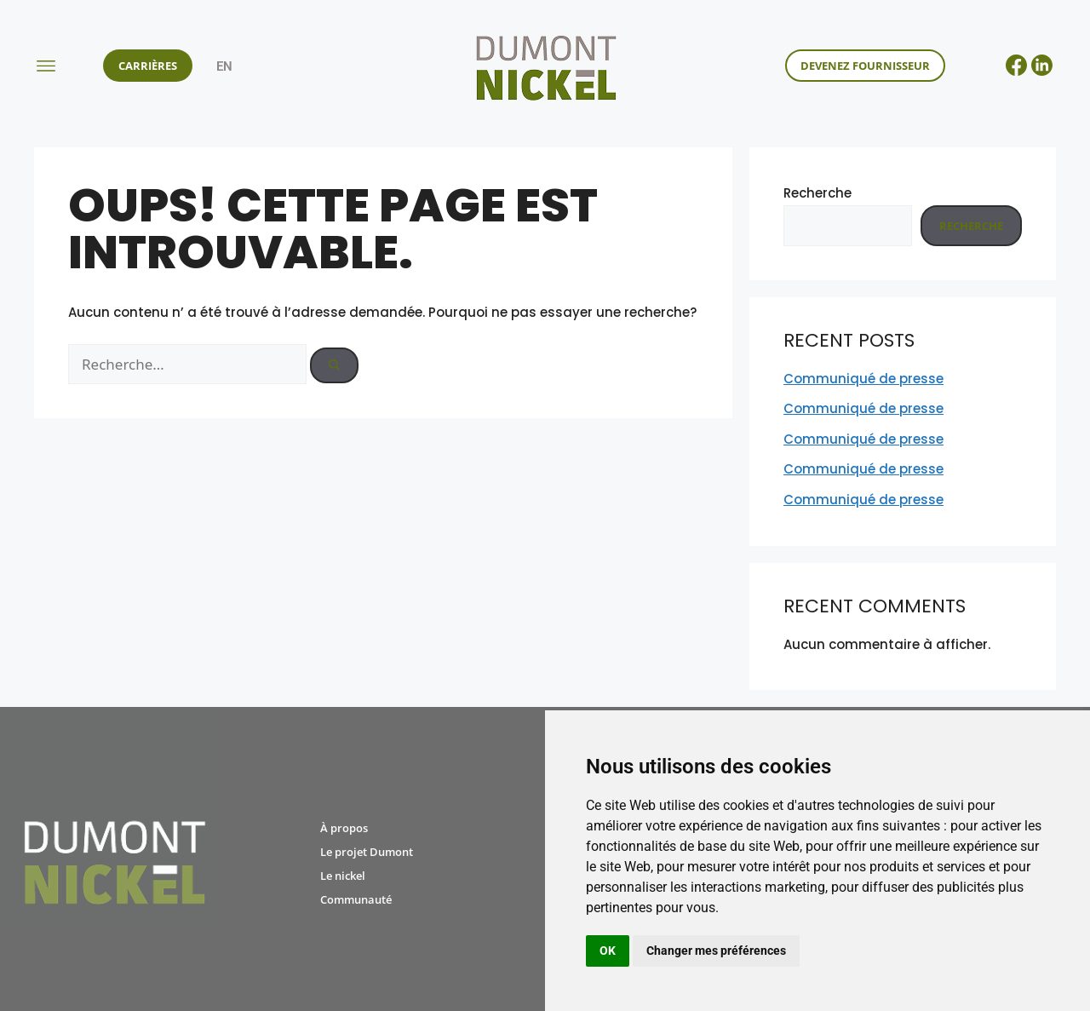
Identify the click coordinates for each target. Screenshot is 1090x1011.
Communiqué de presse (863, 379)
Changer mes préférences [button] (716, 950)
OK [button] (608, 950)
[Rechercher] (334, 365)
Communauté (356, 899)
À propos (344, 828)
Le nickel (342, 875)
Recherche (817, 193)
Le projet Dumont (366, 851)
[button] (46, 65)
